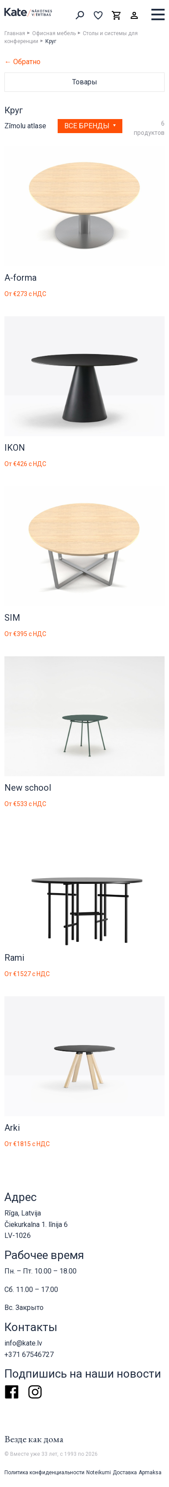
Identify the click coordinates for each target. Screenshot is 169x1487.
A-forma (20, 277)
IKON (14, 447)
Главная (14, 33)
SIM (12, 617)
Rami (14, 957)
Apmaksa (150, 1472)
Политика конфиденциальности (44, 1472)
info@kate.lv (23, 1343)
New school (27, 787)
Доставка (125, 1472)
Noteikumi (98, 1472)
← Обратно (22, 61)
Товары (84, 82)
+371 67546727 (29, 1354)
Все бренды (87, 126)
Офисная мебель (54, 33)
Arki (12, 1127)
